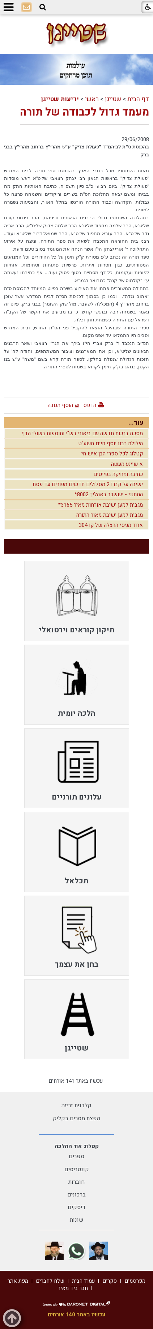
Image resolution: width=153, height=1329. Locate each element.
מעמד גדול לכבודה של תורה (84, 112)
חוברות (76, 1182)
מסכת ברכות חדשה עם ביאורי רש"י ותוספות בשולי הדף (82, 433)
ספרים (76, 1156)
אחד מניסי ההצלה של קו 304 (111, 525)
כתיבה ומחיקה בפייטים (118, 474)
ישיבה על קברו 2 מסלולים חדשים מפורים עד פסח (88, 484)
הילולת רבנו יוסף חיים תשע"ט (110, 443)
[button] (42, 7)
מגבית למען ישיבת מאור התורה (109, 515)
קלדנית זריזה (76, 1105)
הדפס (89, 405)
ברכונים (76, 1194)
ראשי (92, 99)
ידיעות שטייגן (60, 99)
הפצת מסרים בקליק (76, 1118)
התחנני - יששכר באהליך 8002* (109, 494)
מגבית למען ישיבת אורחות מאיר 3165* (100, 505)
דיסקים (76, 1207)
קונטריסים (76, 1169)
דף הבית (138, 99)
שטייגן (113, 99)
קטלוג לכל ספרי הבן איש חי (112, 454)
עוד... (136, 422)
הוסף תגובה (60, 405)
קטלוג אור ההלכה (77, 1146)
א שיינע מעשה (127, 464)
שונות (77, 1220)
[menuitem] (76, 601)
